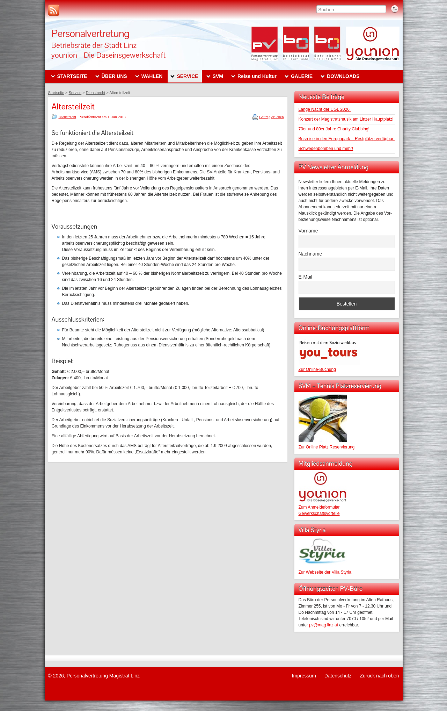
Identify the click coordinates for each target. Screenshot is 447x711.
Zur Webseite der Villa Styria (325, 572)
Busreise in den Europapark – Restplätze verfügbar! (347, 138)
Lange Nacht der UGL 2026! (325, 109)
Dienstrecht (67, 117)
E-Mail (306, 277)
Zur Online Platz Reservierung (327, 447)
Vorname (308, 231)
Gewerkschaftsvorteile (319, 513)
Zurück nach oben (379, 675)
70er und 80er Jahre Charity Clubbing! (334, 129)
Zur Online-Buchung (317, 369)
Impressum (304, 675)
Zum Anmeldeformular (319, 507)
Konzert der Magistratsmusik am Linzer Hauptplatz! (346, 119)
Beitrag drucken (271, 117)
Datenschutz (338, 675)
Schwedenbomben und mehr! (326, 148)
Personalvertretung (90, 33)
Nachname (310, 254)
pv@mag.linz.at (323, 625)
